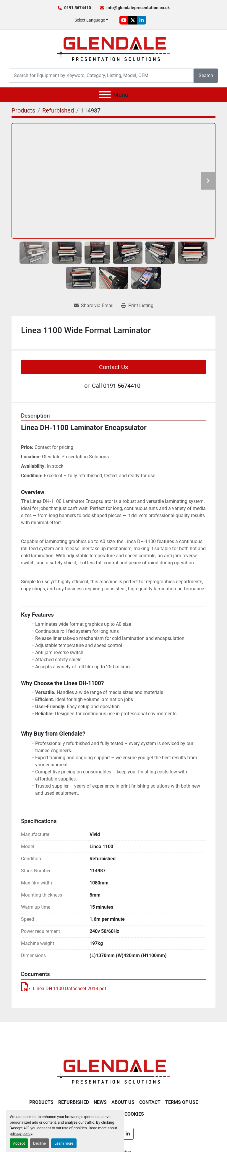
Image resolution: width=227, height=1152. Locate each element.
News (100, 1102)
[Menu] (105, 94)
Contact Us (113, 367)
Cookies (134, 1114)
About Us (122, 1102)
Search (206, 75)
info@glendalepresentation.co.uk (138, 7)
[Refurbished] (58, 110)
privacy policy (21, 1133)
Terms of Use (181, 1102)
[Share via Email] (93, 305)
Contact (149, 1102)
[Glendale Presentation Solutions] (113, 1071)
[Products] (23, 110)
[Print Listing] (137, 305)
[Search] (101, 75)
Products (41, 1102)
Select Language (89, 20)
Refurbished (73, 1102)
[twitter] (132, 20)
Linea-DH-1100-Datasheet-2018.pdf (63, 988)
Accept (19, 1143)
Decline (39, 1143)
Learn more (63, 1143)
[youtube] (123, 20)
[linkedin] (141, 20)
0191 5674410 (77, 7)
